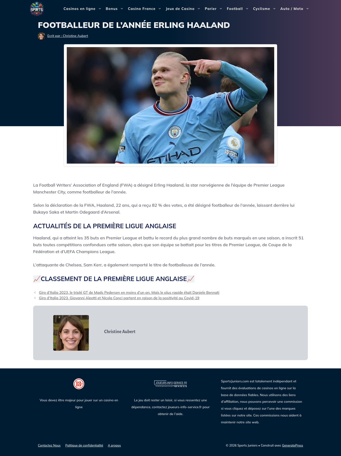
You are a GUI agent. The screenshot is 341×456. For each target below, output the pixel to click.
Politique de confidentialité (84, 445)
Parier (215, 8)
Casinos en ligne (83, 8)
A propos (114, 445)
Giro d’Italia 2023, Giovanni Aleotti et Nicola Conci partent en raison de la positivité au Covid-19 (119, 298)
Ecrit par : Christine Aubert (67, 36)
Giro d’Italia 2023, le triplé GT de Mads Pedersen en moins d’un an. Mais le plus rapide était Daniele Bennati (129, 292)
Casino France (146, 8)
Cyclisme (265, 8)
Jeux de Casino (184, 8)
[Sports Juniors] (37, 8)
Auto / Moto (295, 8)
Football (239, 8)
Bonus (116, 8)
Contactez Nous (49, 445)
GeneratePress (292, 445)
